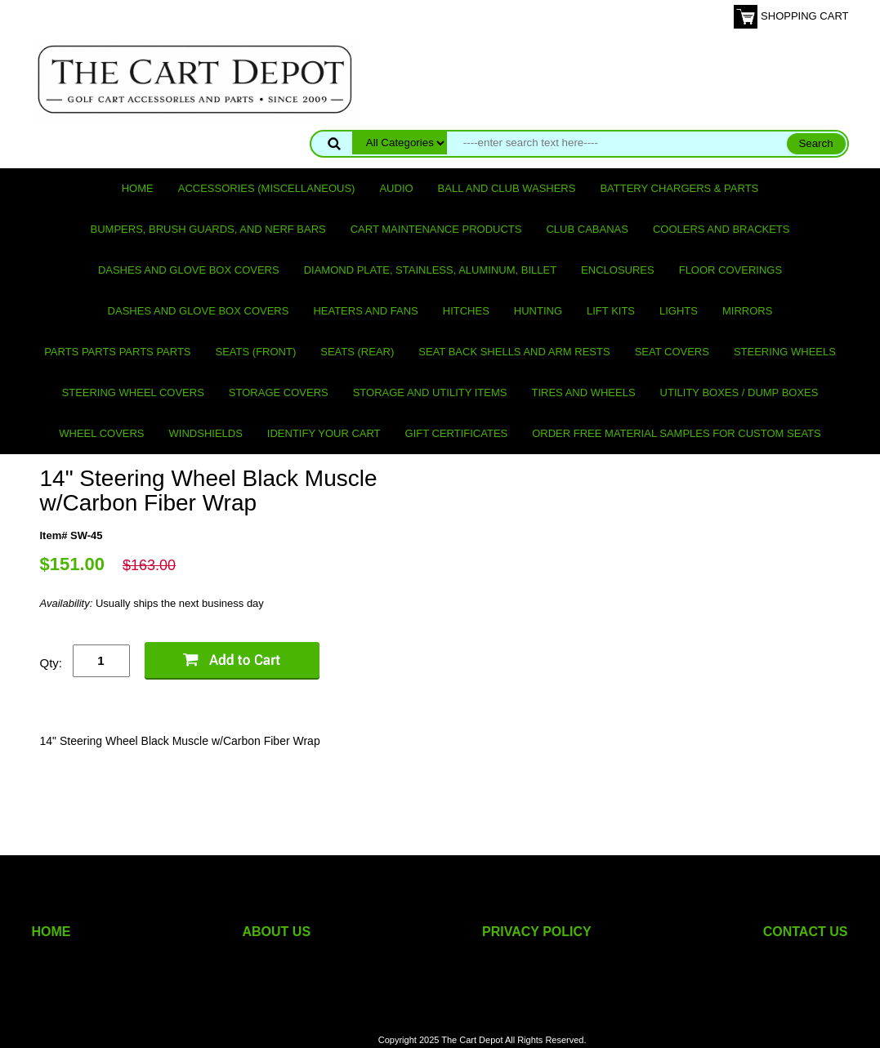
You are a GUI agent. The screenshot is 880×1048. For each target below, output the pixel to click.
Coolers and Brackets (721, 229)
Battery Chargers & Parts (679, 188)
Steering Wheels (785, 352)
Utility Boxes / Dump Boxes (739, 392)
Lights (678, 311)
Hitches (466, 311)
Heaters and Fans (365, 311)
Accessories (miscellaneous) (266, 188)
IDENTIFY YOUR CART (324, 433)
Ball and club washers (507, 188)
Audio (396, 188)
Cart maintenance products (436, 229)
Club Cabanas (587, 229)
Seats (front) (256, 352)
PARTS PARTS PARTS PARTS (117, 352)
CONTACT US (805, 932)
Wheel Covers (101, 433)
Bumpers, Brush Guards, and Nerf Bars (208, 229)
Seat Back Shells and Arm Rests (514, 352)
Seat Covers (672, 352)
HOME (51, 932)
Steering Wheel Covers (133, 392)
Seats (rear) (357, 352)
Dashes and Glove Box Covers (188, 270)
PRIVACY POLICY (537, 932)
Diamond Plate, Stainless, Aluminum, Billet (430, 270)
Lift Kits (611, 311)
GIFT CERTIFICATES (456, 433)
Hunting (538, 311)
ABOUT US (277, 932)
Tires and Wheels (583, 392)
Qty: (51, 663)
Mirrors (747, 311)
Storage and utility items (430, 392)
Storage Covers (278, 392)
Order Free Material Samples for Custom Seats (676, 433)
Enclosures (617, 270)
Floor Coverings (730, 270)
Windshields (206, 433)
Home (138, 188)
